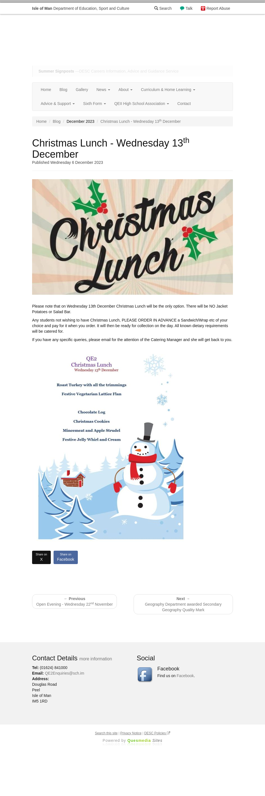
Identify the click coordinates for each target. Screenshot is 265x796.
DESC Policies (157, 733)
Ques (145, 740)
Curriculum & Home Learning (168, 89)
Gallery (82, 89)
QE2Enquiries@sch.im (64, 673)
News (103, 89)
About (125, 89)
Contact (184, 103)
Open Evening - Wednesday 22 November (74, 601)
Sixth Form (94, 103)
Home (46, 89)
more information (95, 658)
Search (163, 8)
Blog (63, 89)
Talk (189, 8)
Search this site (106, 733)
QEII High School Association (141, 103)
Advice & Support (58, 103)
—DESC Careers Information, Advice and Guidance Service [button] (108, 71)
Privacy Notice (130, 733)
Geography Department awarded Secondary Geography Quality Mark (183, 604)
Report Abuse (218, 8)
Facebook (65, 557)
